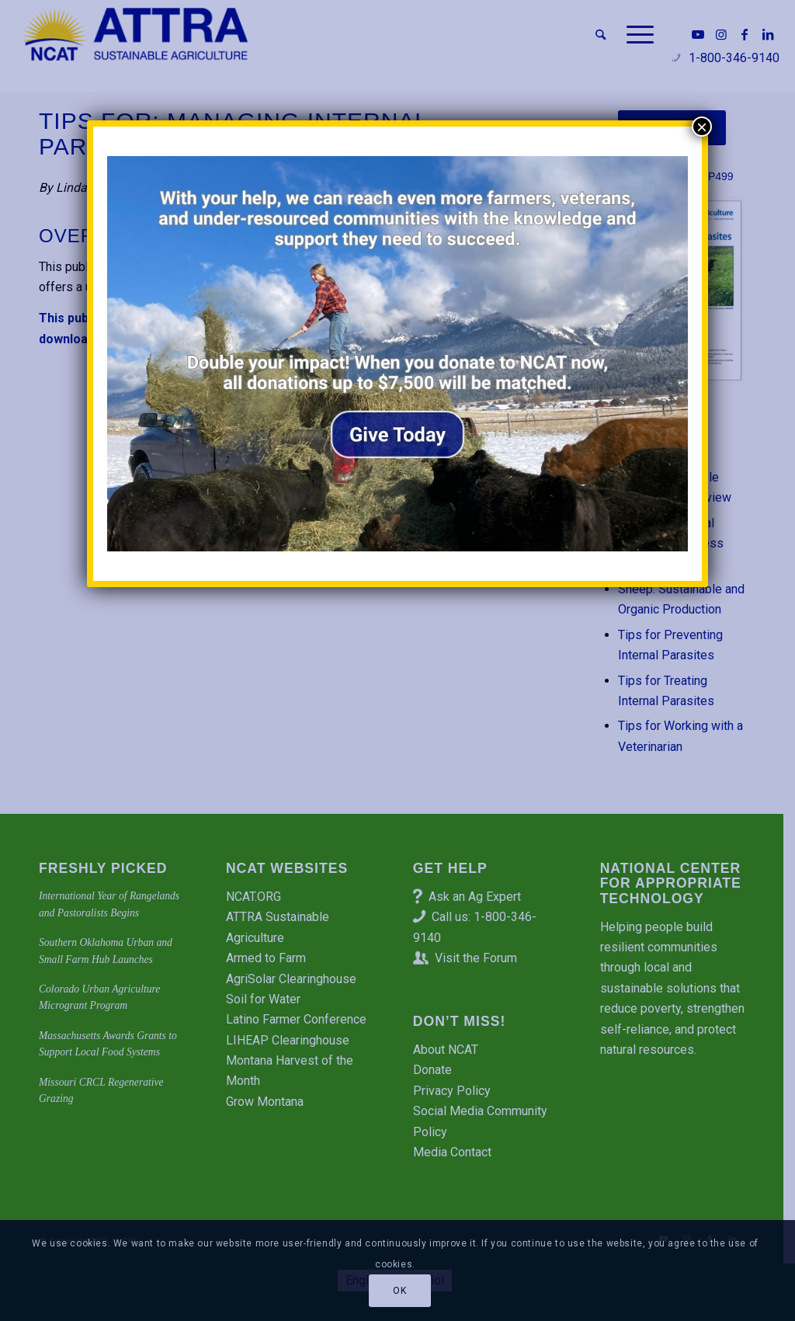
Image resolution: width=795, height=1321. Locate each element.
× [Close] (701, 126)
